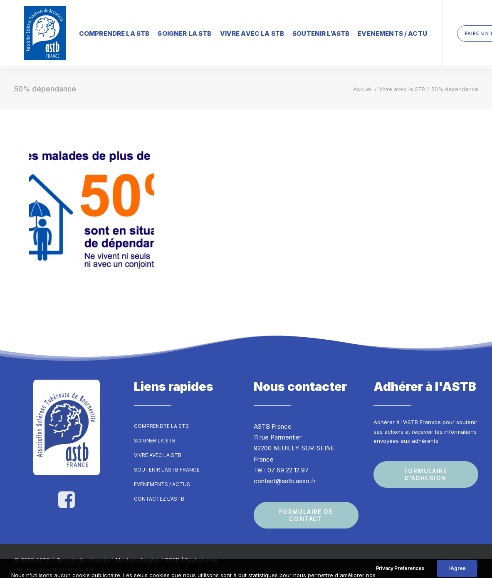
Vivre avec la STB (232, 31)
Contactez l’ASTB (159, 491)
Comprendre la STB (94, 31)
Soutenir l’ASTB (300, 31)
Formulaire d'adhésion (426, 467)
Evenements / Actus (162, 477)
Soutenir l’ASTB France (167, 462)
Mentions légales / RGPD (148, 552)
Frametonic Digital (70, 561)
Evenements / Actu (372, 31)
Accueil (363, 81)
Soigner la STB (164, 31)
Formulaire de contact (307, 508)
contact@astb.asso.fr (285, 473)
